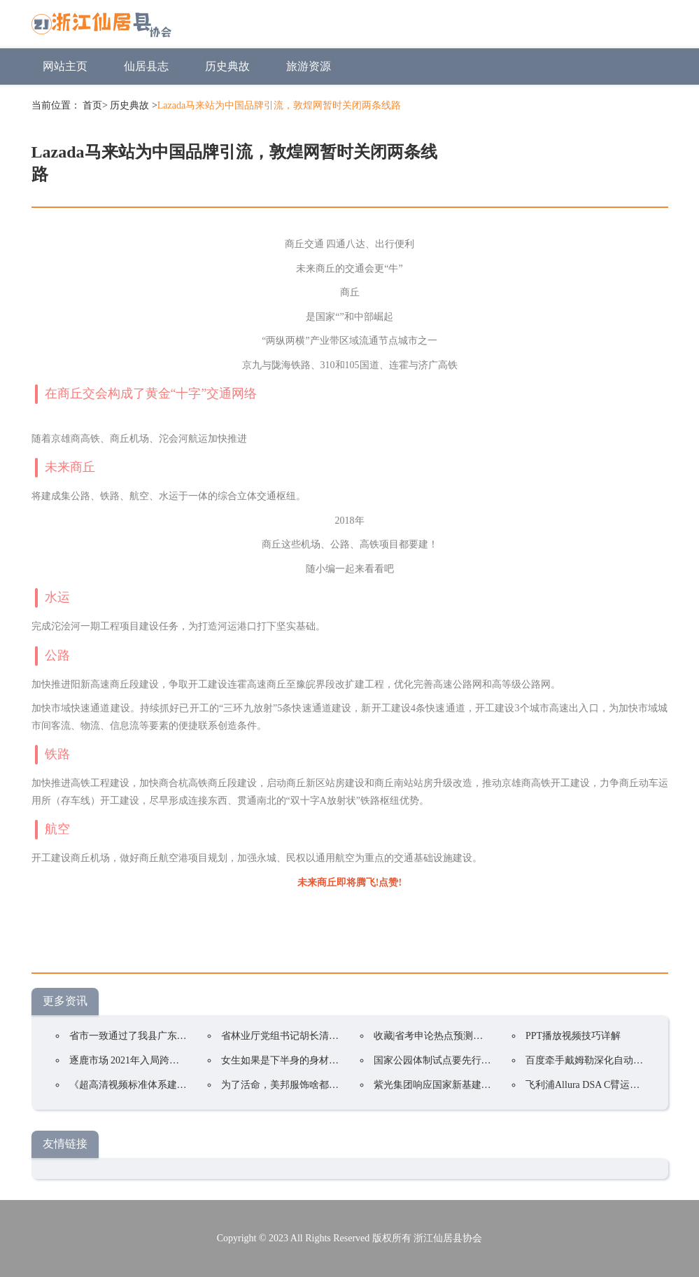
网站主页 (65, 66)
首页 (92, 105)
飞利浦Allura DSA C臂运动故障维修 (602, 1085)
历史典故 (227, 66)
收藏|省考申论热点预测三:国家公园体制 (459, 1036)
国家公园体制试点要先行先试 (437, 1060)
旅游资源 (308, 66)
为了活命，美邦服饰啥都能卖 (284, 1085)
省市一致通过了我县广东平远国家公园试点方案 (172, 1036)
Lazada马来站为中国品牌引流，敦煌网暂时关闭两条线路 (279, 105)
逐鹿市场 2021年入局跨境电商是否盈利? (156, 1060)
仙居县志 (146, 66)
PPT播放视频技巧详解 (573, 1036)
